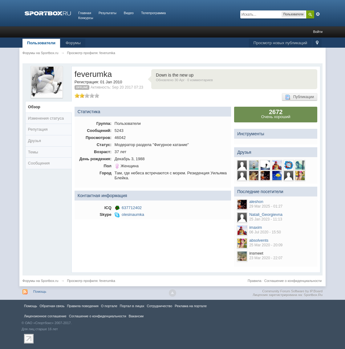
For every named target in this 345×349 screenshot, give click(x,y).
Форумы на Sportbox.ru (40, 281)
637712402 (132, 207)
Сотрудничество (159, 306)
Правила (255, 281)
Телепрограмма (153, 13)
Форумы (73, 43)
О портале (109, 306)
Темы (33, 152)
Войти (318, 32)
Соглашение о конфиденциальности (293, 281)
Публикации (299, 97)
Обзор (34, 107)
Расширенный (317, 14)
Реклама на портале (191, 306)
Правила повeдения (82, 306)
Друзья (34, 140)
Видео (129, 13)
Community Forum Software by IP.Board (292, 291)
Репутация (38, 129)
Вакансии (136, 316)
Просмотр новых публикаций (280, 43)
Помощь (40, 291)
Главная (84, 13)
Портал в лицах (132, 306)
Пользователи (41, 43)
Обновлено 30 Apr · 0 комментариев (184, 80)
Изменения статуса (46, 118)
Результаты (107, 13)
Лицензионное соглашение (45, 316)
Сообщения (39, 163)
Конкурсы (85, 18)
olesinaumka (133, 214)
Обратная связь (51, 306)
